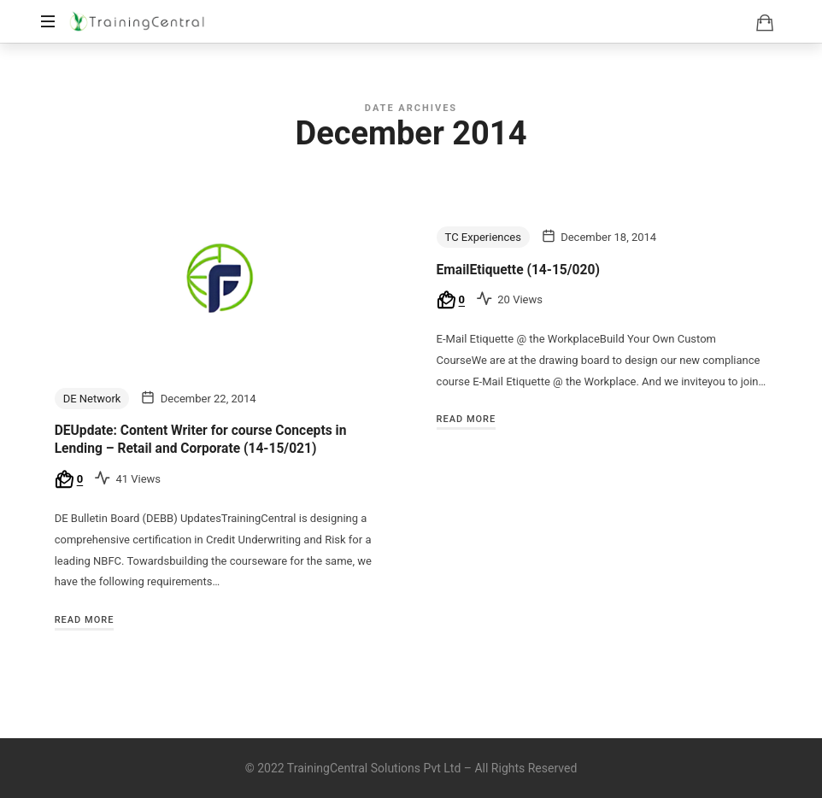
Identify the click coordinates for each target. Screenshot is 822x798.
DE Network (92, 398)
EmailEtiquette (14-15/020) (518, 270)
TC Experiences (483, 237)
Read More (84, 619)
